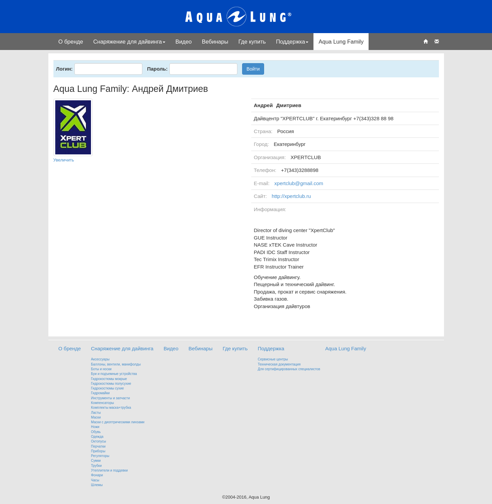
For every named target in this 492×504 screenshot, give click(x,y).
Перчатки (98, 446)
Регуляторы (100, 456)
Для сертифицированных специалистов (289, 369)
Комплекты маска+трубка (111, 407)
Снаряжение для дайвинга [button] (129, 42)
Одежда (97, 436)
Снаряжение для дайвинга (122, 348)
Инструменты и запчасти (110, 398)
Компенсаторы (102, 403)
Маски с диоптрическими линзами (117, 422)
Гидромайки (100, 393)
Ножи (95, 427)
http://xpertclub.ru (291, 196)
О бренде (70, 42)
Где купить (252, 42)
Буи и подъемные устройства (114, 374)
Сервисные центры (273, 359)
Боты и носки (101, 369)
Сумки (96, 460)
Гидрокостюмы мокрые (109, 379)
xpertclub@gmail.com (298, 183)
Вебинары (215, 42)
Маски (96, 417)
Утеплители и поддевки (109, 470)
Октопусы (98, 441)
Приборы (98, 451)
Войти (253, 69)
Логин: (64, 69)
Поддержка (271, 348)
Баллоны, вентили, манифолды (116, 364)
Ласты (96, 412)
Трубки (96, 466)
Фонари (97, 475)
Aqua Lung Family (341, 42)
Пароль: (157, 69)
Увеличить (63, 159)
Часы (95, 480)
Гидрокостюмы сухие (107, 388)
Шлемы (97, 485)
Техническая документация (279, 364)
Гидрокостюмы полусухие (111, 383)
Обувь (96, 432)
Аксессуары (100, 359)
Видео (183, 42)
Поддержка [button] (292, 42)
